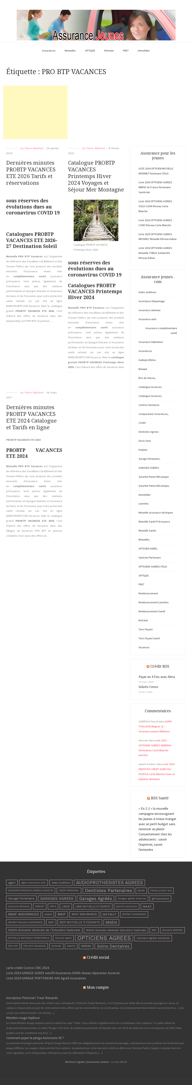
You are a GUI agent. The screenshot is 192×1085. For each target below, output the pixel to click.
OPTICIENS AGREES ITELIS (153, 566)
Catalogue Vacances (150, 387)
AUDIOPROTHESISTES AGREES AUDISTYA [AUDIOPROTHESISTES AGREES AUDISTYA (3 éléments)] (30, 890)
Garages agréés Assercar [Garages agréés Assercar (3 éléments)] (132, 898)
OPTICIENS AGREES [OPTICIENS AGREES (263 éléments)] (104, 938)
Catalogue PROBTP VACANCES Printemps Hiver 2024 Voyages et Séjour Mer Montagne (96, 176)
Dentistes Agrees (149, 431)
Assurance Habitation (151, 342)
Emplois (143, 449)
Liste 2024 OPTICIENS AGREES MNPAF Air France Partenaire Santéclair (155, 187)
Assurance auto (147, 319)
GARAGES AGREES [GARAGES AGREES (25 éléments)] (56, 898)
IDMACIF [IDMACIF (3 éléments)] (39, 906)
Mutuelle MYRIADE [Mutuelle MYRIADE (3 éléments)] (172, 930)
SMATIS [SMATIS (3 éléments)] (71, 946)
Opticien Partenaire (150, 557)
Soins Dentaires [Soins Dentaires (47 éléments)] (113, 946)
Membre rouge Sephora (23, 1018)
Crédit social (98, 957)
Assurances (49, 50)
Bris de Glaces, (147, 378)
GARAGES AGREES (149, 467)
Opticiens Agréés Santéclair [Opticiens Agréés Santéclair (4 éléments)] (153, 938)
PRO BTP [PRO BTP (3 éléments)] (13, 946)
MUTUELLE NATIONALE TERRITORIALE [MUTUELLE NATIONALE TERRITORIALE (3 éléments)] (28, 938)
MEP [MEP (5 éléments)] (51, 922)
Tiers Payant (146, 629)
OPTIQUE (90, 50)
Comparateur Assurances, (153, 414)
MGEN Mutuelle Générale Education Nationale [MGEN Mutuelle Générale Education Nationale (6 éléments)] (116, 930)
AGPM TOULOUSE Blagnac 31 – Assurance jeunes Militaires (155, 726)
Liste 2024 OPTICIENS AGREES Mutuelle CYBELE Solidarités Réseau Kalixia (155, 253)
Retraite (109, 50)
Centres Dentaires (149, 405)
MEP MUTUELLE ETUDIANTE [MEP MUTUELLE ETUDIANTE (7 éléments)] (80, 922)
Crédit (142, 422)
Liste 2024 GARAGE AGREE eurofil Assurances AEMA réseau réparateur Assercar (63, 973)
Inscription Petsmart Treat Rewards (32, 998)
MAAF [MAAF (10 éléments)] (147, 906)
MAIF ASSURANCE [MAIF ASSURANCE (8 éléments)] (84, 914)
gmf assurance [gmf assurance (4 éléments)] (160, 898)
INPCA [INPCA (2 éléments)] (53, 906)
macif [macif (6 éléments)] (48, 914)
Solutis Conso (148, 686)
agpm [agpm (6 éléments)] (12, 882)
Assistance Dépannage (152, 301)
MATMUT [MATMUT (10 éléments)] (110, 914)
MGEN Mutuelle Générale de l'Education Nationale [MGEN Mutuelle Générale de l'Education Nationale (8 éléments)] (44, 930)
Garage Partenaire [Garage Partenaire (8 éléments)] (21, 898)
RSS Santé (160, 798)
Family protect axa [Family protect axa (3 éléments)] (161, 890)
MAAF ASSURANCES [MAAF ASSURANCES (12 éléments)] (23, 914)
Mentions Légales (75, 1062)
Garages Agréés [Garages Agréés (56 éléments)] (95, 898)
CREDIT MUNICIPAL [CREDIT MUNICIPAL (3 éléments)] (69, 890)
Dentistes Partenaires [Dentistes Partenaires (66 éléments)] (108, 890)
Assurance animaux (149, 310)
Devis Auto (145, 440)
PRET (126, 50)
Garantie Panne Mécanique (154, 476)
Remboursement (148, 593)
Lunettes (144, 503)
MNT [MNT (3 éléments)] (154, 930)
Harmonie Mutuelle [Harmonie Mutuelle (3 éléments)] (18, 906)
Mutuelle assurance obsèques (156, 512)
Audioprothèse (147, 360)
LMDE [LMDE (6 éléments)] (66, 906)
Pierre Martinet (34, 148)
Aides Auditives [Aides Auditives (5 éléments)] (60, 882)
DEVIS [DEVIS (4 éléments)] (141, 890)
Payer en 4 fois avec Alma (157, 677)
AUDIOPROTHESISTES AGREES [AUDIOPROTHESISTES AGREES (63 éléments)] (109, 882)
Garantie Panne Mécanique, (154, 485)
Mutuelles (70, 50)
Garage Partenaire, (149, 458)
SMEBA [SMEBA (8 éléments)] (86, 946)
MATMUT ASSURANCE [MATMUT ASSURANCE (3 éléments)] (134, 914)
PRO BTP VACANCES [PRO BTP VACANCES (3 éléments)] (35, 946)
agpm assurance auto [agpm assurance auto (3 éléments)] (33, 882)
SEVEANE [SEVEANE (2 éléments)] (56, 946)
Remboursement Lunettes (154, 602)
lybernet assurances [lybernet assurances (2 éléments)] (126, 906)
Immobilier (144, 50)
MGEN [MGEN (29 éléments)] (111, 922)
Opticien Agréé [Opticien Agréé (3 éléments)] (63, 938)
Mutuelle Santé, (147, 530)
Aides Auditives (147, 292)
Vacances (144, 647)
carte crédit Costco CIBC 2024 (27, 968)
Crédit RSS (159, 666)
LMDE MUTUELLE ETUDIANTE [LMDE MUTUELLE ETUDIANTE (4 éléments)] (93, 906)
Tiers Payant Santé (149, 638)
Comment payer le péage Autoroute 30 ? (35, 1038)
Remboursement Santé (152, 611)
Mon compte (98, 987)
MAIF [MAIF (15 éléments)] (62, 914)
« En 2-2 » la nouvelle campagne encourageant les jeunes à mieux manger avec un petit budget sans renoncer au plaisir (157, 818)
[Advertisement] (35, 112)
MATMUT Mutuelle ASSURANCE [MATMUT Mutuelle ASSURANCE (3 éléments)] (25, 922)
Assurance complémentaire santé (161, 330)
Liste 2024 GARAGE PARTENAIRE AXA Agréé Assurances (46, 978)
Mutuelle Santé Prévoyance (154, 521)
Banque (143, 369)
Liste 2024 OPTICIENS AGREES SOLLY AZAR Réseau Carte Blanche (155, 206)
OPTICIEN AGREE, (148, 548)
